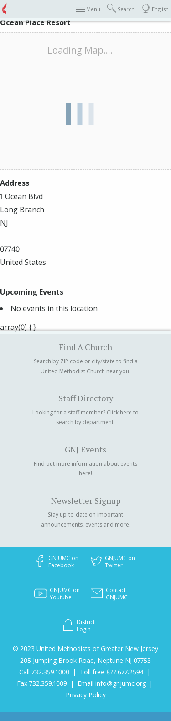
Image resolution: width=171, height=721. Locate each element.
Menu (88, 8)
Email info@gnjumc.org (112, 683)
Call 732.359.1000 (44, 671)
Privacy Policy (86, 694)
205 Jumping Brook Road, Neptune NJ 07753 (85, 660)
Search (121, 8)
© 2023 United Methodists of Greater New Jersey (85, 648)
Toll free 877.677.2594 (112, 671)
